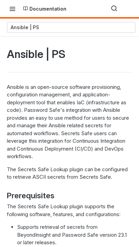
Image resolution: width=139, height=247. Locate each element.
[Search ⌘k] (114, 8)
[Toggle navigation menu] (12, 8)
